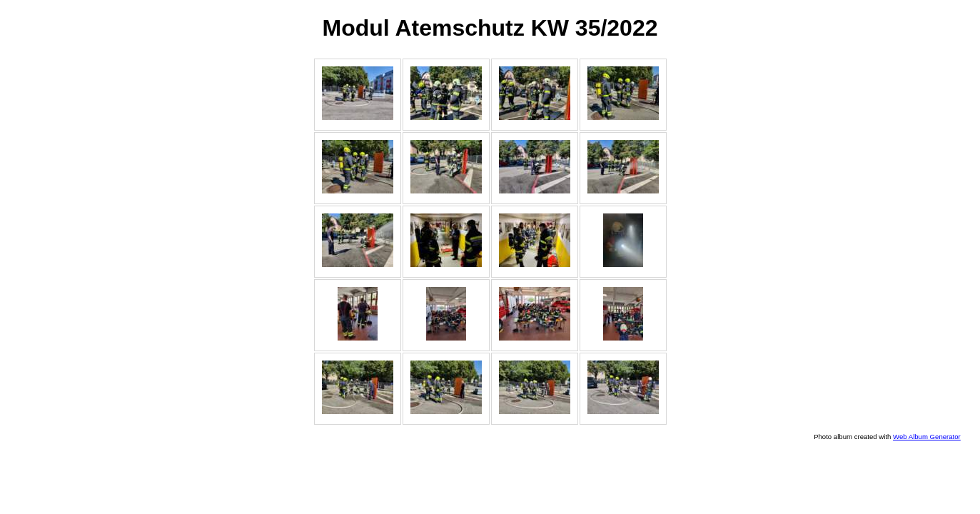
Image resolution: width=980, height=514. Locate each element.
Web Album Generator (927, 436)
